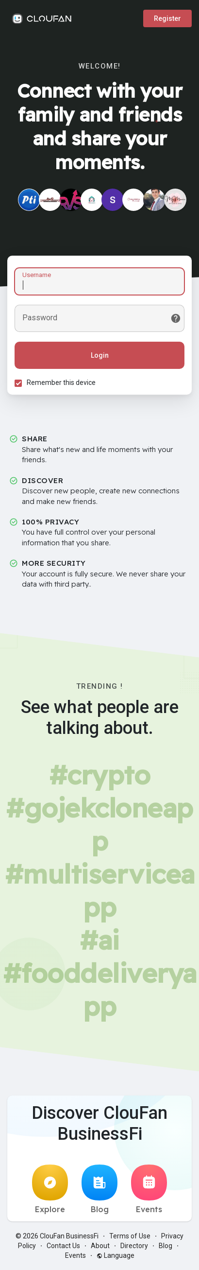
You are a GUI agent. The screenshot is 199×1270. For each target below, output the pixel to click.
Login (100, 355)
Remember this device (61, 382)
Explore (50, 1189)
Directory (134, 1246)
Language (115, 1255)
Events (149, 1189)
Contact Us (63, 1246)
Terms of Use (129, 1236)
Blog (99, 1189)
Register (167, 18)
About (100, 1246)
